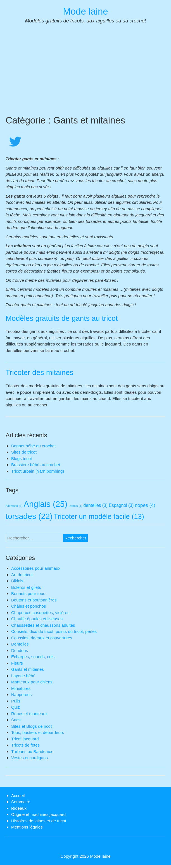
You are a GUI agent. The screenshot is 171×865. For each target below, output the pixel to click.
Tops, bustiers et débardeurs (37, 732)
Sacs (15, 719)
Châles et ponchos (28, 606)
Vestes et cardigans (29, 757)
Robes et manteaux (29, 713)
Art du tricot (22, 574)
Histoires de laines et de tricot (38, 820)
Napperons (21, 694)
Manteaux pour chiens (32, 681)
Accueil (18, 795)
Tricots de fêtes (25, 745)
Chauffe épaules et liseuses (37, 618)
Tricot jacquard (25, 738)
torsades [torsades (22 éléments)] (29, 516)
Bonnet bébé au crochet (33, 445)
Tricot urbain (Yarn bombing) (37, 471)
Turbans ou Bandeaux (31, 751)
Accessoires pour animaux (35, 568)
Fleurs (17, 663)
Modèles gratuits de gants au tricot (62, 318)
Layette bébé (23, 675)
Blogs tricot (21, 458)
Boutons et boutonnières (34, 600)
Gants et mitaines (27, 669)
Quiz (15, 707)
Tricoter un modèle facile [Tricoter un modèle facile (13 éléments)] (99, 516)
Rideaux (19, 808)
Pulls (15, 701)
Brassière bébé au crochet (35, 464)
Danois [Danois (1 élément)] (75, 505)
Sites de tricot (24, 452)
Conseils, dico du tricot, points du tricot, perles (54, 631)
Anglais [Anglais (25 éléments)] (46, 504)
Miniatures (20, 688)
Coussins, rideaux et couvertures (41, 637)
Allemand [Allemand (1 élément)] (14, 505)
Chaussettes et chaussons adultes (43, 625)
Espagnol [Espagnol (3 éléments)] (121, 505)
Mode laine (85, 11)
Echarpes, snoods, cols (32, 656)
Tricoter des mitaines (39, 372)
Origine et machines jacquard (38, 814)
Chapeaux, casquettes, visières (40, 612)
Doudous (19, 650)
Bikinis (17, 580)
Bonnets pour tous (28, 593)
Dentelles (20, 644)
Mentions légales (27, 827)
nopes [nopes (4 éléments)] (145, 505)
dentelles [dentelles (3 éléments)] (96, 505)
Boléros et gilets (26, 587)
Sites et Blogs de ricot (31, 726)
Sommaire (20, 801)
